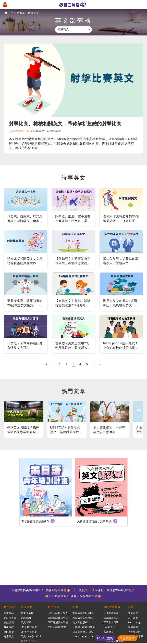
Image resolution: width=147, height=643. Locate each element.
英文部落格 (18, 12)
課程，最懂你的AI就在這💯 (107, 590)
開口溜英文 (10, 617)
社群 (75, 607)
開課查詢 (26, 617)
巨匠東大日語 (111, 622)
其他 (131, 607)
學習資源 (26, 607)
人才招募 (133, 617)
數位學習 (53, 607)
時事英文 (33, 12)
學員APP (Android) (32, 636)
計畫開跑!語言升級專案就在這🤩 (73, 596)
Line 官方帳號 (29, 627)
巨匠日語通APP (57, 627)
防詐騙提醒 (134, 631)
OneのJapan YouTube (85, 636)
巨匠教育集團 (112, 607)
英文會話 (9, 613)
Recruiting (134, 622)
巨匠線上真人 (111, 617)
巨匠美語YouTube (82, 631)
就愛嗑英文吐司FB (83, 613)
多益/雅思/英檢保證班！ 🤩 (41, 590)
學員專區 (26, 622)
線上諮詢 (107, 638)
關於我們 (133, 613)
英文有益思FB (80, 622)
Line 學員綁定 (29, 631)
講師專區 (133, 627)
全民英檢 (9, 631)
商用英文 (9, 636)
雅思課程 (9, 627)
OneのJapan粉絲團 (83, 627)
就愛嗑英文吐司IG (82, 617)
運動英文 (55, 131)
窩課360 (108, 631)
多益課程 (9, 622)
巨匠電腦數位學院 (58, 622)
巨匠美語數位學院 (58, 613)
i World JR (109, 627)
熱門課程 (9, 607)
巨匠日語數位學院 (58, 617)
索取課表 (129, 638)
